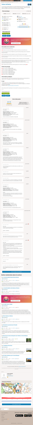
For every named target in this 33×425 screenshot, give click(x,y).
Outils (3, 0)
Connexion (29, 0)
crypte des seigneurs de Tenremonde (13, 85)
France (21, 16)
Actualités (2, 417)
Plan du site (3, 414)
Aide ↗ (12, 0)
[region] (16, 388)
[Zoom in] (30, 384)
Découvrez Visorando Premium (24, 26)
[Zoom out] (30, 385)
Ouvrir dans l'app (6, 33)
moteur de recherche (22, 366)
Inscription (25, 0)
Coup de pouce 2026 (5, 419)
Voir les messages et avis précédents (16, 271)
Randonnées (7, 0)
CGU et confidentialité (4, 412)
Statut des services (13, 423)
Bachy (22, 17)
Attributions (2, 393)
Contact (2, 420)
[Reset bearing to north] (30, 387)
